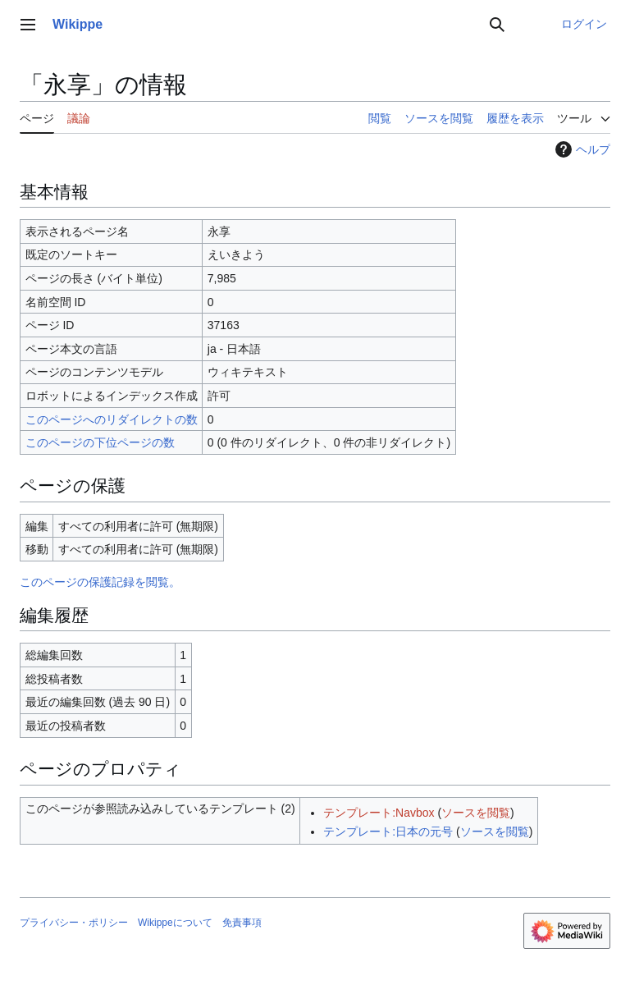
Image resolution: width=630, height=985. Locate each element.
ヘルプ (580, 149)
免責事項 (242, 922)
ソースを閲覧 (475, 812)
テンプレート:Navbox (378, 812)
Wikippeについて (175, 922)
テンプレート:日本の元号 (388, 831)
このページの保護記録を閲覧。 (100, 582)
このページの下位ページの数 (100, 442)
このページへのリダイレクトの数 (111, 419)
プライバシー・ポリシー (74, 922)
